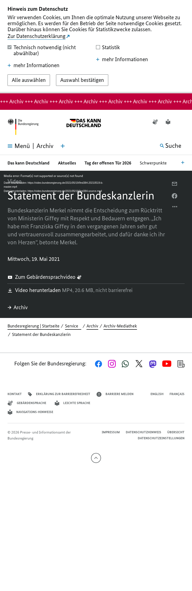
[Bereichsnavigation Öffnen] (182, 162)
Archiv (18, 307)
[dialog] (96, 46)
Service (73, 326)
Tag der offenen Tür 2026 (107, 163)
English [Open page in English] (157, 394)
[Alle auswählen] (29, 80)
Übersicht (175, 432)
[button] (181, 122)
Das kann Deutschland (29, 163)
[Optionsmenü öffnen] (175, 208)
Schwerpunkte (154, 163)
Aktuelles (67, 163)
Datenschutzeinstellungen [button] (161, 438)
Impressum (111, 432)
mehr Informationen (34, 65)
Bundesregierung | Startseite (34, 326)
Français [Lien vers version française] (177, 394)
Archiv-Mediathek (120, 326)
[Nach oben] (96, 458)
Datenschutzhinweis (143, 432)
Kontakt (15, 394)
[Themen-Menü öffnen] (63, 146)
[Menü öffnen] (15, 146)
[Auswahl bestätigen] (82, 80)
